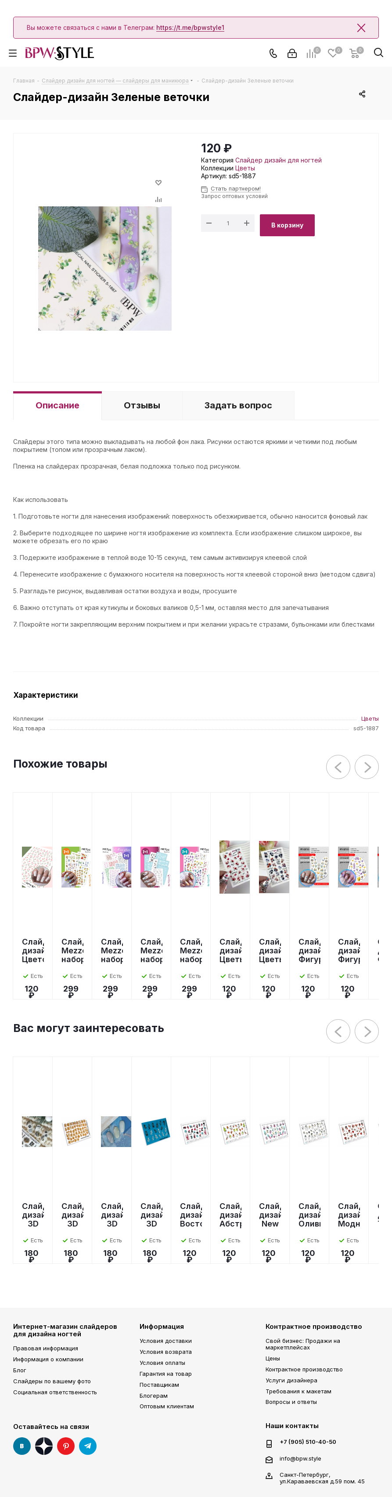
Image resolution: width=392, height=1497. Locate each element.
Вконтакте (22, 1446)
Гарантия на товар (166, 1373)
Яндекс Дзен (44, 1446)
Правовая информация (45, 1348)
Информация (162, 1326)
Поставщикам (159, 1384)
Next (367, 767)
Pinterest (66, 1446)
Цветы (245, 168)
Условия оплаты (162, 1362)
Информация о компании (48, 1359)
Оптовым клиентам (167, 1406)
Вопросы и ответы (291, 1401)
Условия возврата (166, 1351)
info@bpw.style (300, 1458)
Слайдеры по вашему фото (52, 1381)
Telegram (88, 1446)
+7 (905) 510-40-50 (308, 1442)
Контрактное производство (314, 1326)
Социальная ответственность (55, 1392)
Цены (273, 1358)
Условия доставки (166, 1340)
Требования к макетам (298, 1391)
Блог (19, 1370)
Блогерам (154, 1395)
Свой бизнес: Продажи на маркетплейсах (303, 1344)
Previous (339, 767)
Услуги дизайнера (291, 1380)
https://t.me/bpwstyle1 (190, 27)
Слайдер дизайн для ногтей (278, 160)
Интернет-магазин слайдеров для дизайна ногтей (65, 1330)
